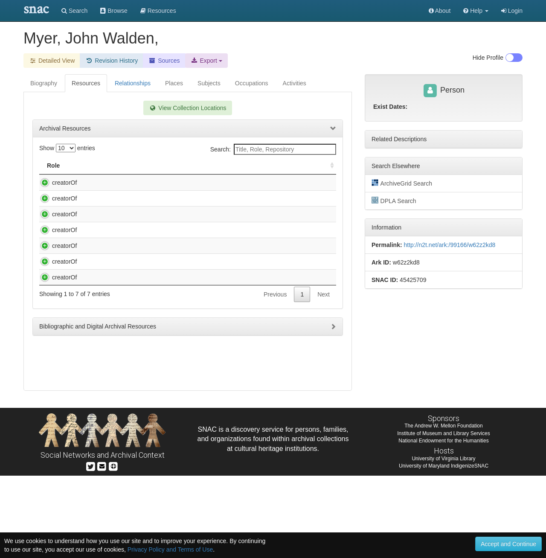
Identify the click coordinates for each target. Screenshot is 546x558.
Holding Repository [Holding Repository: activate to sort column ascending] (262, 165)
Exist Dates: (390, 106)
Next (323, 413)
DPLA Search (394, 200)
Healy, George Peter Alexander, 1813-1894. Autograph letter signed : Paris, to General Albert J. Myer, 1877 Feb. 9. (149, 355)
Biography (43, 83)
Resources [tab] (86, 83)
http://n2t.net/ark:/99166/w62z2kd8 (449, 244)
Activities (294, 83)
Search (74, 10)
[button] (476, 10)
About (440, 10)
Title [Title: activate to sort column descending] (86, 165)
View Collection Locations (187, 108)
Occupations (251, 83)
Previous (275, 413)
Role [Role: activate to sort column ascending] (53, 165)
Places (174, 83)
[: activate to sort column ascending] (328, 165)
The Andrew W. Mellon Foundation (443, 508)
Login (512, 10)
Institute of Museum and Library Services (443, 515)
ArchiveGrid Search (402, 183)
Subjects (209, 83)
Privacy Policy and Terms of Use (170, 549)
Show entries (67, 148)
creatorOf (56, 182)
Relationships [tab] (133, 83)
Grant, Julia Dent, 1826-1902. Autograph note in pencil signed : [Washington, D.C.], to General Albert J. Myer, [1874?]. (149, 224)
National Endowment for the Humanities (443, 523)
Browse (114, 10)
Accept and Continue (508, 544)
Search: (273, 149)
